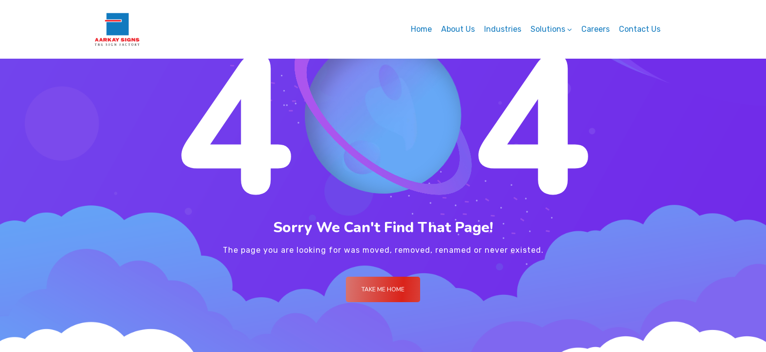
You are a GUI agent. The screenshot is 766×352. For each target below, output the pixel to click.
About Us (458, 29)
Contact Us (639, 29)
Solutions (548, 29)
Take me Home (383, 289)
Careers (595, 29)
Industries (502, 29)
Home (421, 29)
